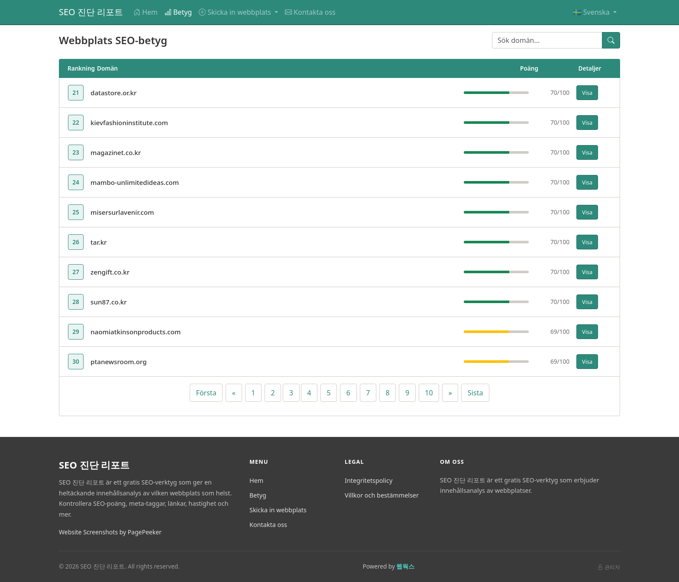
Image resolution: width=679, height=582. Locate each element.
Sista (475, 393)
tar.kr (99, 242)
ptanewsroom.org (119, 361)
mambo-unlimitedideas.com (135, 182)
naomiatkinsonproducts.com (136, 331)
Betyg (178, 12)
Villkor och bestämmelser (382, 495)
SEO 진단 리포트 (91, 12)
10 (429, 393)
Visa (587, 93)
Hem (145, 12)
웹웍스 (405, 566)
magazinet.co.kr (116, 152)
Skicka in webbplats (278, 510)
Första (206, 393)
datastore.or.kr (113, 92)
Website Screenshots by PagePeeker (110, 532)
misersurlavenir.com (122, 212)
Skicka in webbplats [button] (236, 12)
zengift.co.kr (110, 272)
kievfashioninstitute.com (129, 122)
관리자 (609, 567)
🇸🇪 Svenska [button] (592, 12)
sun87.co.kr (109, 301)
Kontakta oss (310, 12)
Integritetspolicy (368, 480)
